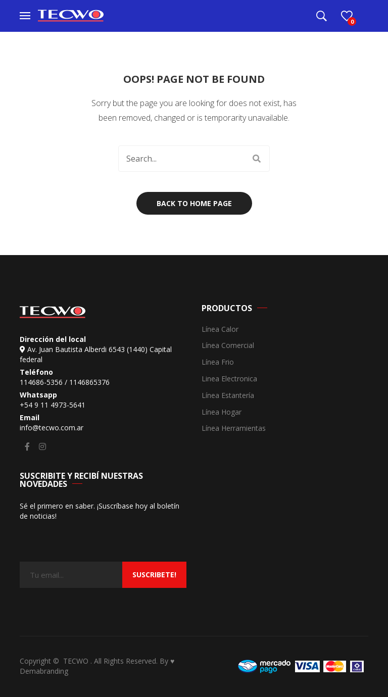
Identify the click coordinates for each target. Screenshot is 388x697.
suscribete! (154, 574)
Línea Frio (218, 362)
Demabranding (44, 671)
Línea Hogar (221, 412)
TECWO (76, 661)
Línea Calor (220, 329)
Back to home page (194, 203)
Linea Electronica (229, 379)
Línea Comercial (228, 345)
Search (256, 158)
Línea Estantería (228, 395)
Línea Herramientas (234, 428)
